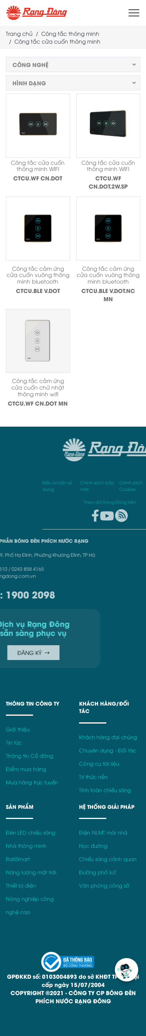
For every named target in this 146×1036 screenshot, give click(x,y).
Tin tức (14, 742)
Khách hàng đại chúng (108, 737)
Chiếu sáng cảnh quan (108, 859)
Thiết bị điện (21, 885)
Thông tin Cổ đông (29, 755)
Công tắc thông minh (70, 33)
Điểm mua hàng (26, 769)
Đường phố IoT (97, 872)
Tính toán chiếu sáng (105, 790)
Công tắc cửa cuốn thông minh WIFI (38, 166)
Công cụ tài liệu (99, 763)
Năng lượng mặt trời (31, 872)
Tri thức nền (93, 776)
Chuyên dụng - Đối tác (107, 750)
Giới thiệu (18, 729)
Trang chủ (19, 33)
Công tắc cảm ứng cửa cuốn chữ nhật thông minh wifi (37, 387)
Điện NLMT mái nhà (103, 832)
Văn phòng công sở (104, 885)
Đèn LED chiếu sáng (30, 832)
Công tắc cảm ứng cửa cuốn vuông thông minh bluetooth (38, 275)
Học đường (93, 845)
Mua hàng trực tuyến (32, 782)
